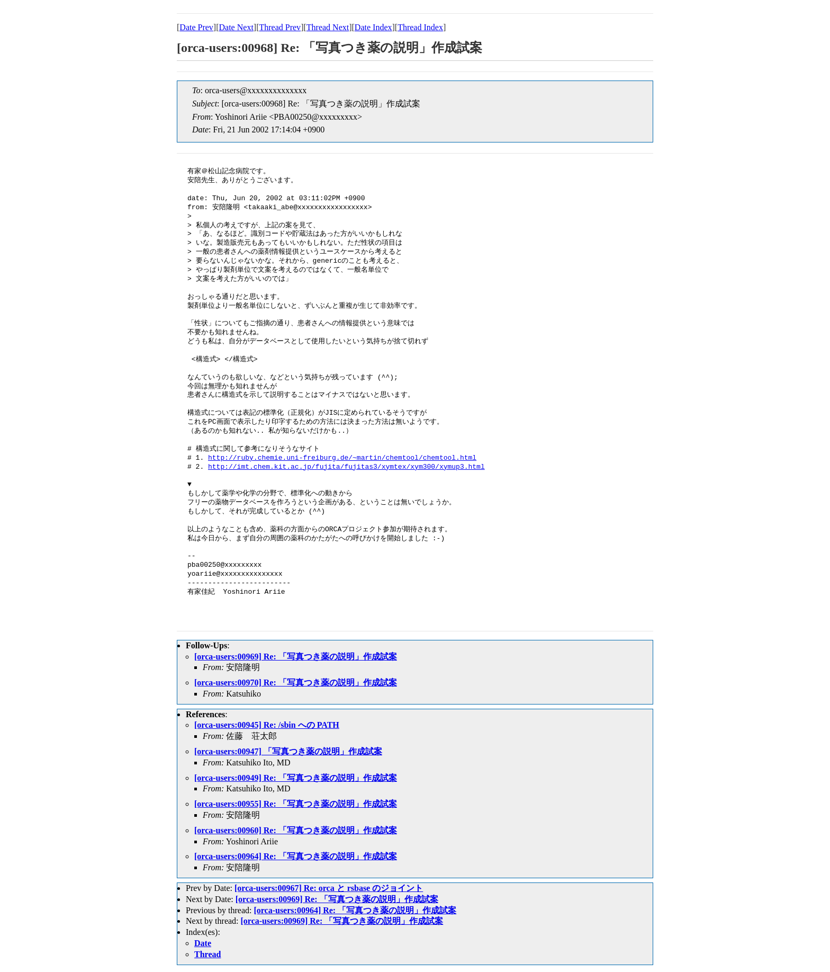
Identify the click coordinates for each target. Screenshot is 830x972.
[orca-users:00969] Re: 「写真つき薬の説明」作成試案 (295, 656)
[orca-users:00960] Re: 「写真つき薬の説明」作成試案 (295, 830)
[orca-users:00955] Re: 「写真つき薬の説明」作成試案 (295, 803)
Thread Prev (280, 27)
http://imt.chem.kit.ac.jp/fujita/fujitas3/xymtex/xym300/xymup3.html (346, 467)
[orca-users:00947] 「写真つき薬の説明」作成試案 (288, 751)
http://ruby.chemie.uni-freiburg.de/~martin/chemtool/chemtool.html (342, 458)
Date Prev (196, 27)
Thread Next (327, 27)
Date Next (236, 27)
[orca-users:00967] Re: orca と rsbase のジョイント (328, 888)
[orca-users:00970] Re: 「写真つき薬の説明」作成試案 (295, 682)
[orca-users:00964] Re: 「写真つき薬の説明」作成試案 (295, 856)
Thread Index (420, 27)
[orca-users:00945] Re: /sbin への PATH (266, 724)
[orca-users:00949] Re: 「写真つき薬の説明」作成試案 (295, 777)
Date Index (373, 27)
